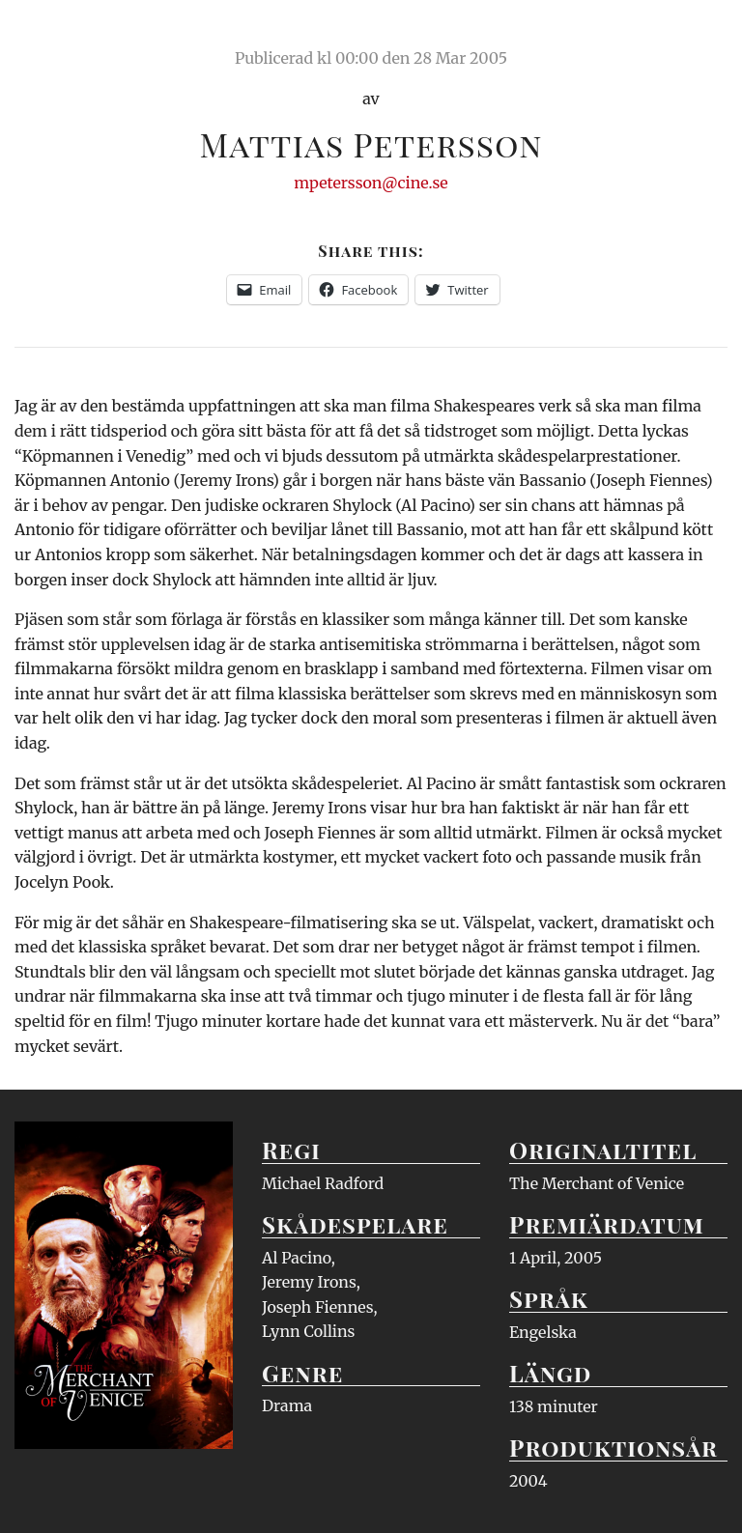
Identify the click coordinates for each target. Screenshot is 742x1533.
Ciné (60, 34)
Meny (703, 33)
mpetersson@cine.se (370, 182)
